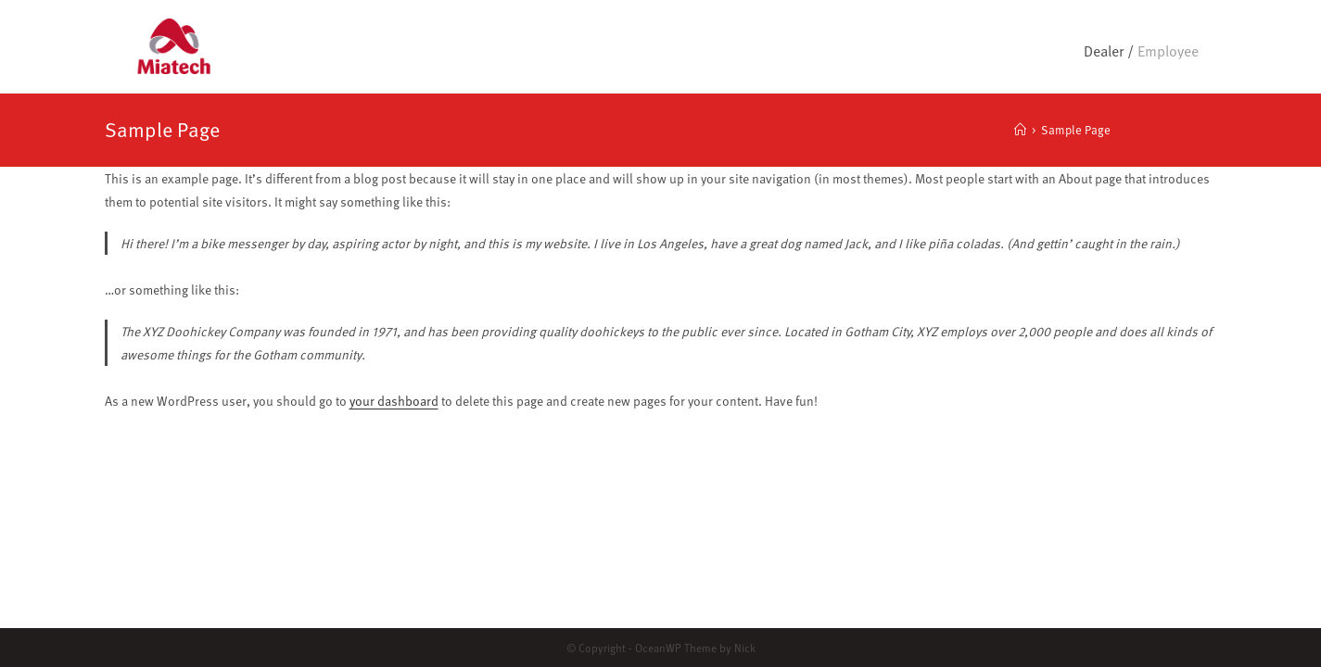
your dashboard (393, 400)
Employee (1168, 51)
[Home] (1020, 129)
